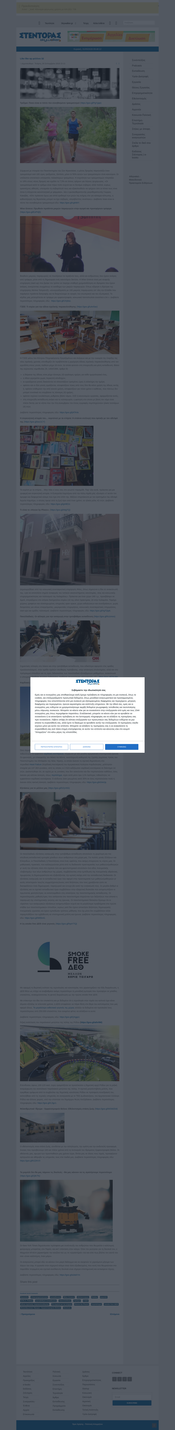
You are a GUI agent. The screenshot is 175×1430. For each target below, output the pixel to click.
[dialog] (87, 715)
